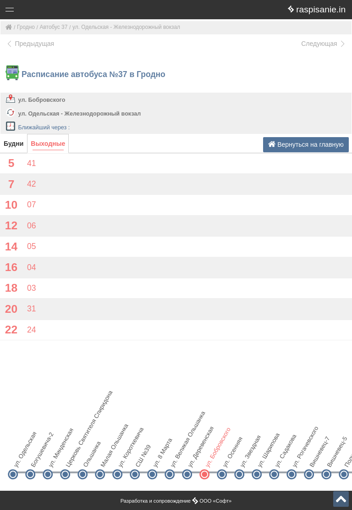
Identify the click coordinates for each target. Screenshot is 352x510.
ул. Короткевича (124, 458)
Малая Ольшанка (107, 458)
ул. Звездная (246, 458)
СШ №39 (142, 458)
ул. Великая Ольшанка (177, 458)
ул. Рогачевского (299, 458)
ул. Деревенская (194, 458)
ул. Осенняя (229, 458)
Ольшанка (90, 458)
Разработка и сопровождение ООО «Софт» (176, 501)
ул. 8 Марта (159, 458)
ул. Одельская (20, 458)
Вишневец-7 (316, 458)
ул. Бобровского (42, 100)
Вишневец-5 (333, 458)
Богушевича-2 (37, 458)
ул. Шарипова (264, 458)
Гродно (26, 27)
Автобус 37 (54, 27)
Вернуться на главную (306, 144)
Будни (13, 143)
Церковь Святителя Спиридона (72, 458)
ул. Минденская (55, 458)
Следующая (323, 43)
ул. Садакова (281, 458)
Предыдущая (30, 43)
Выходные (48, 143)
